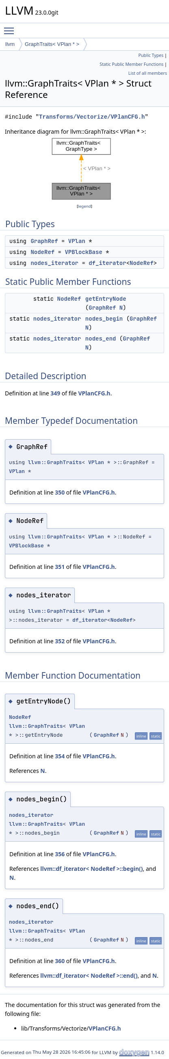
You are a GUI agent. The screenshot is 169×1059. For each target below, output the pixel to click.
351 (60, 567)
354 (60, 756)
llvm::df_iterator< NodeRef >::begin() (91, 868)
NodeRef (42, 252)
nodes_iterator (54, 263)
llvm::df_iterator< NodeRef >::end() (88, 975)
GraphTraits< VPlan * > (52, 44)
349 (55, 393)
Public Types (151, 55)
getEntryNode (105, 298)
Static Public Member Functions (131, 64)
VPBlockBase (83, 252)
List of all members (147, 73)
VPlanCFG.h (94, 393)
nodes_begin (104, 318)
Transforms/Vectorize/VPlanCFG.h (92, 117)
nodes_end (100, 338)
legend (84, 206)
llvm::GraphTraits (55, 462)
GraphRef (44, 241)
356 (60, 854)
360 (60, 961)
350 (60, 492)
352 (60, 641)
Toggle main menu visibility (11, 27)
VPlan (76, 241)
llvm (10, 44)
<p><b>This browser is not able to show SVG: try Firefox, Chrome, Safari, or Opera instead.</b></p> (84, 169)
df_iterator (107, 263)
